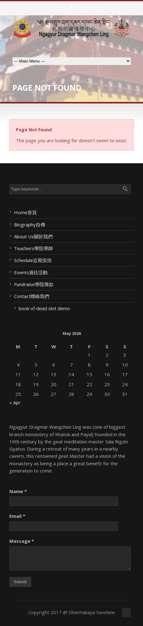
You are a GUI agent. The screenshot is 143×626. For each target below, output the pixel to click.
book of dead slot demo (44, 308)
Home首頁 (25, 212)
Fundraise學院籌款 (34, 284)
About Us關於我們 (33, 236)
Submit (20, 582)
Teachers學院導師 (33, 248)
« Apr (15, 402)
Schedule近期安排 (33, 260)
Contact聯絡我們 (31, 296)
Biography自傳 (29, 224)
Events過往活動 (31, 272)
